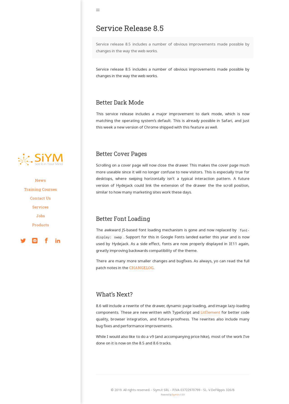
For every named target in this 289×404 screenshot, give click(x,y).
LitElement (210, 312)
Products (40, 224)
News (40, 180)
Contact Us (40, 198)
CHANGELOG (141, 267)
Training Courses (40, 189)
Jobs (40, 215)
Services (40, 207)
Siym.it (175, 394)
